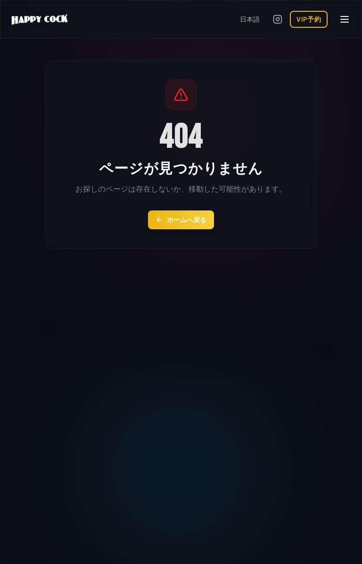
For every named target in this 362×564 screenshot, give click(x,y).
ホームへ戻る (181, 220)
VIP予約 (308, 19)
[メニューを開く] (344, 19)
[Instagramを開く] (277, 19)
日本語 (250, 19)
